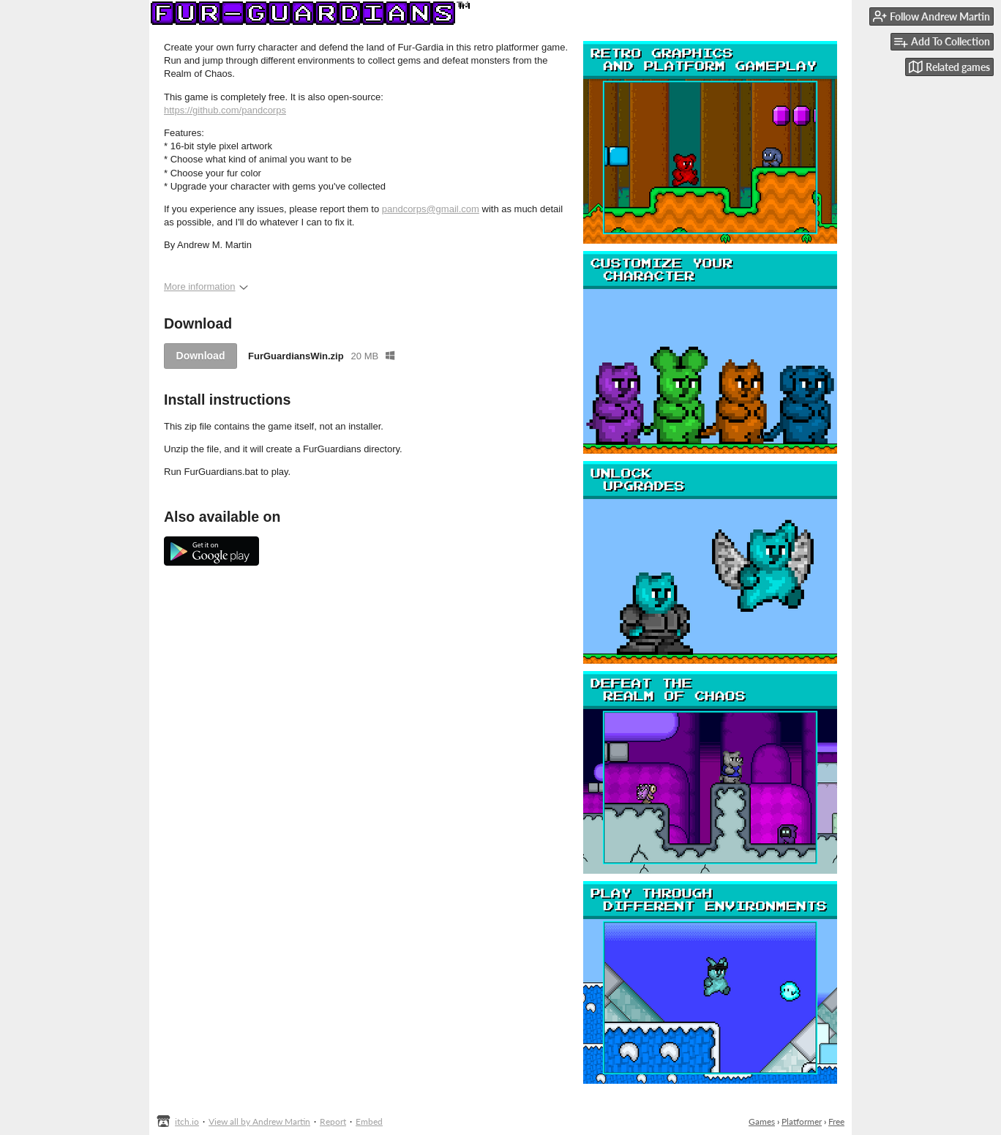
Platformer (801, 1121)
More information (206, 286)
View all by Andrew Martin (259, 1121)
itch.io (187, 1121)
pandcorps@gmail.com (430, 208)
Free (836, 1121)
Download (200, 356)
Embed (369, 1121)
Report (333, 1121)
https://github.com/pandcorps (225, 110)
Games (762, 1121)
